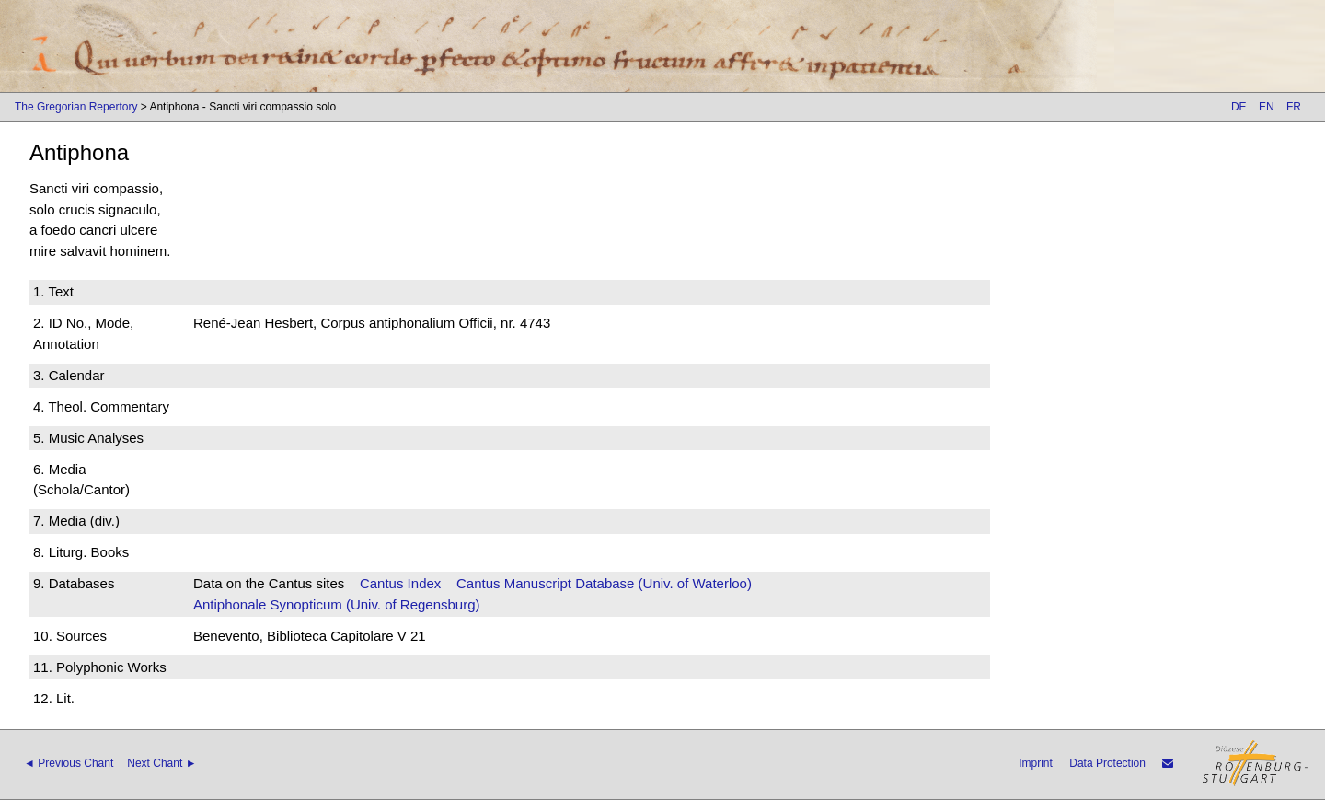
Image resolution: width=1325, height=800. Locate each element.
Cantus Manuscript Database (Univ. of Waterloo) (604, 583)
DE (1239, 106)
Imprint (1036, 763)
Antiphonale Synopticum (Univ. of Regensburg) (336, 604)
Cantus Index (400, 583)
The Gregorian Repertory (76, 106)
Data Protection (1107, 763)
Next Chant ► (161, 763)
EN (1266, 106)
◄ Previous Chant (68, 763)
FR (1293, 106)
